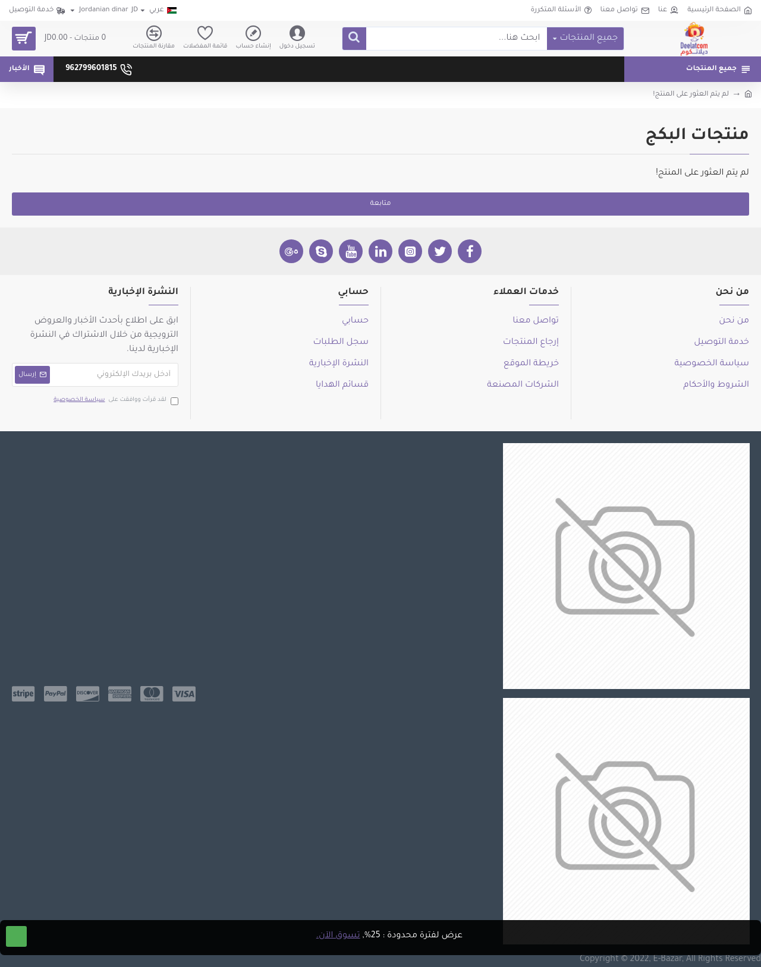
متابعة (380, 204)
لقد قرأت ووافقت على (115, 401)
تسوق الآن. (338, 936)
